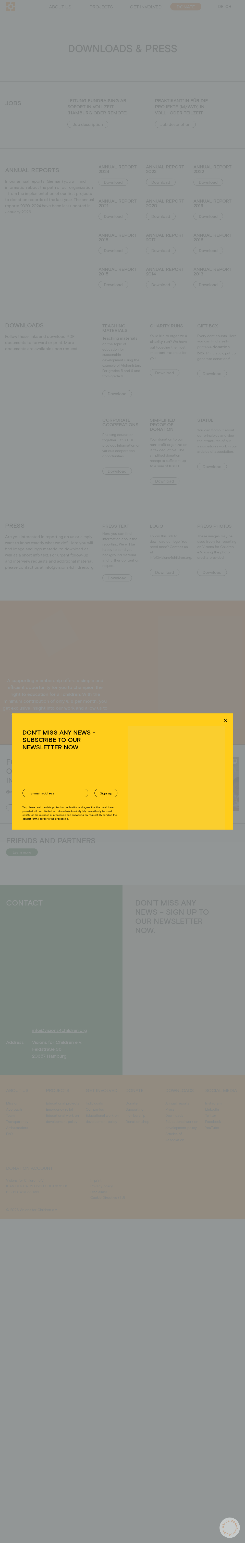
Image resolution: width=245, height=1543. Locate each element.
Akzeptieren (78, 790)
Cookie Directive (105, 802)
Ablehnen (118, 790)
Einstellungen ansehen (162, 790)
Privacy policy (129, 802)
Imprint (146, 802)
